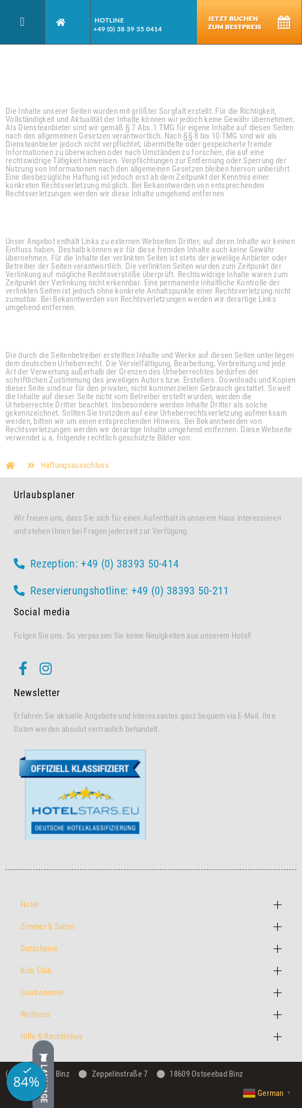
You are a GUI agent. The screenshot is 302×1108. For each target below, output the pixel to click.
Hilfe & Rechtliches (51, 1036)
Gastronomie (42, 992)
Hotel (29, 904)
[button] (22, 22)
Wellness (35, 1014)
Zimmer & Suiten (47, 926)
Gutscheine (39, 948)
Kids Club (36, 970)
